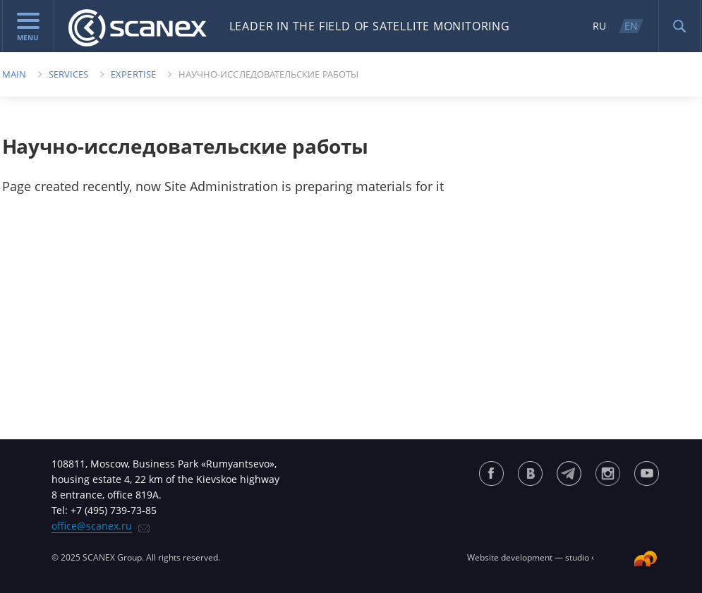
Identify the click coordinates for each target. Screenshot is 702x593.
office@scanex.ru (92, 525)
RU (599, 25)
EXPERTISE (133, 74)
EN (631, 25)
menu (28, 27)
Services (69, 74)
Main (14, 74)
